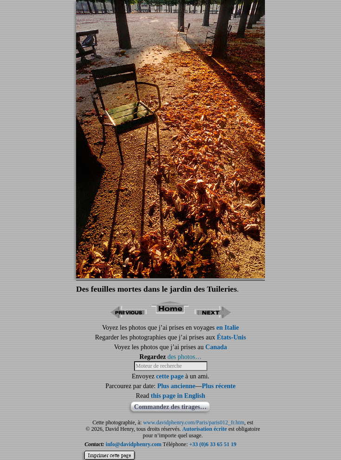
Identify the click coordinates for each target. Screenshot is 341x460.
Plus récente (219, 386)
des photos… (184, 356)
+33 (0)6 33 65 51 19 (213, 444)
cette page (169, 376)
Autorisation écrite (204, 429)
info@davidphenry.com (133, 444)
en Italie (227, 327)
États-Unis (231, 337)
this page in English (178, 395)
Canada (216, 347)
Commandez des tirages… (170, 406)
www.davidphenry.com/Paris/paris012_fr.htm (193, 422)
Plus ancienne (176, 386)
